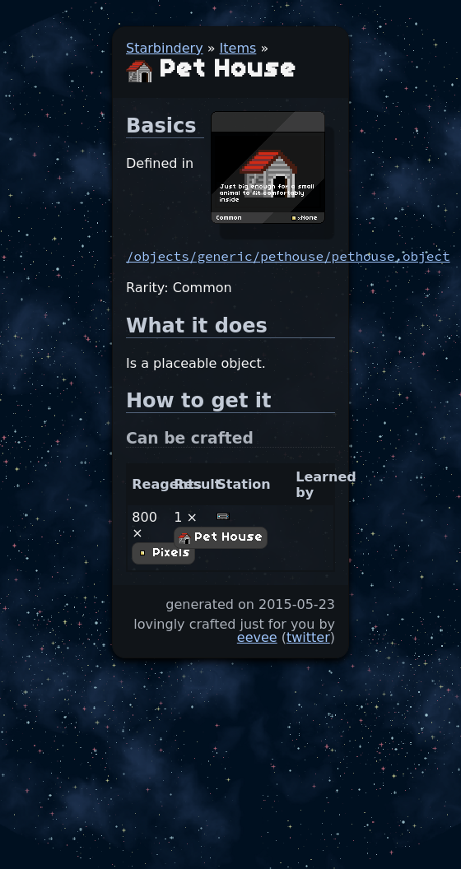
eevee (257, 637)
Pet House (220, 537)
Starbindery (164, 48)
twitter (308, 637)
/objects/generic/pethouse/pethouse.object (288, 256)
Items (238, 48)
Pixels (163, 553)
